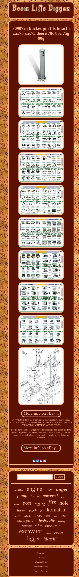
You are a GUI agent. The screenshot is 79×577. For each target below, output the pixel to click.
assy (48, 515)
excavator (30, 531)
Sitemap (41, 557)
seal (57, 525)
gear (64, 515)
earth (33, 511)
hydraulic (47, 520)
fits (52, 502)
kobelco (58, 532)
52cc (49, 490)
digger (33, 538)
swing (48, 526)
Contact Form (41, 562)
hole (63, 503)
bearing (61, 521)
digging (40, 504)
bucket (35, 496)
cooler (48, 533)
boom (21, 510)
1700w (38, 515)
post (27, 503)
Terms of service (41, 571)
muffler (18, 490)
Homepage (41, 553)
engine (34, 489)
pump (22, 495)
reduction (27, 525)
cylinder (28, 516)
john (55, 516)
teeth (63, 497)
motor (16, 504)
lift (41, 511)
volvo (38, 525)
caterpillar (26, 520)
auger (62, 489)
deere (18, 516)
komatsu (56, 510)
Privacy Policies (41, 566)
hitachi (50, 539)
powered (50, 495)
